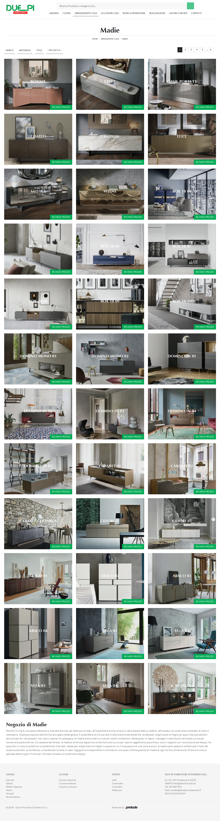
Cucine (67, 13)
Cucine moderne (67, 783)
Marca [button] (9, 50)
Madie (125, 39)
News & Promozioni (134, 13)
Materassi (117, 790)
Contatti (196, 13)
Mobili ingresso (14, 786)
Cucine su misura (68, 786)
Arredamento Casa (86, 13)
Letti (114, 780)
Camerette (117, 783)
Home (95, 39)
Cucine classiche (67, 780)
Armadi (10, 793)
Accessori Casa (110, 13)
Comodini (117, 786)
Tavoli (9, 790)
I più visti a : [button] (54, 50)
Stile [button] (39, 50)
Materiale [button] (25, 50)
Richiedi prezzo (61, 107)
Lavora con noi (178, 13)
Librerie (10, 780)
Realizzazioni (157, 13)
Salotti (9, 783)
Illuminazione (13, 796)
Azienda (54, 13)
